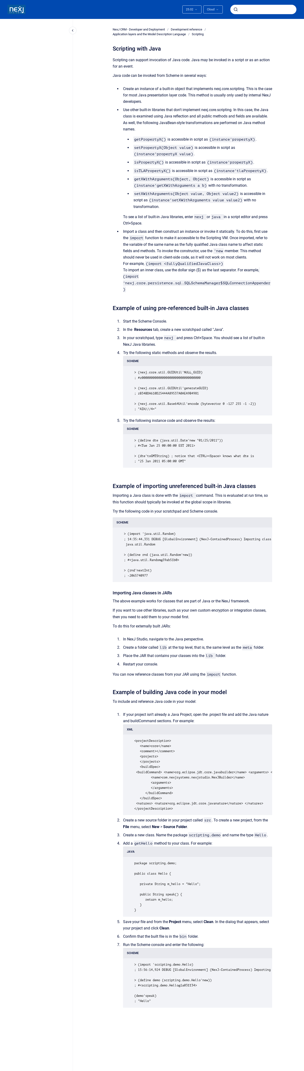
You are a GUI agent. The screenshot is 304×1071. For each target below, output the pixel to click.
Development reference (186, 29)
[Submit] (236, 9)
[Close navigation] (73, 30)
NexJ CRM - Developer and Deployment (139, 29)
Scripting (198, 34)
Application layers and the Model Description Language (149, 34)
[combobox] (263, 9)
